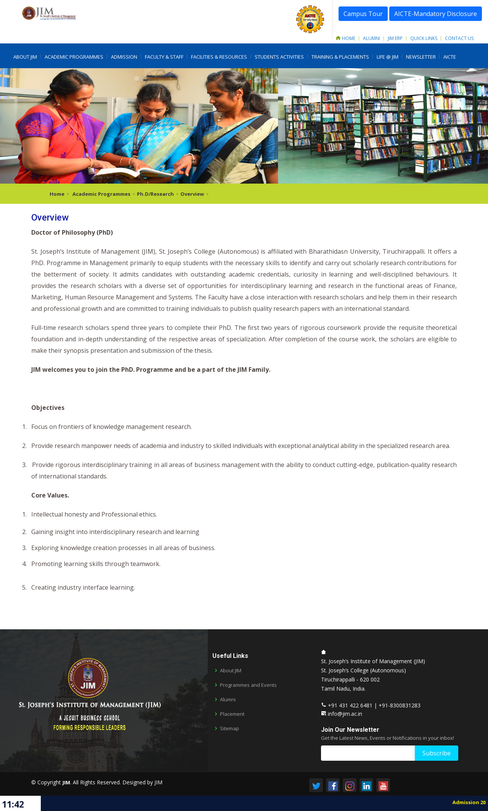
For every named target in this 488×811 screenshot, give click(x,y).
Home (345, 38)
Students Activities (279, 56)
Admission (124, 56)
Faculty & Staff (164, 56)
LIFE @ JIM (387, 56)
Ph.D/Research (155, 193)
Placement (232, 714)
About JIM (25, 56)
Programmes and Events (248, 685)
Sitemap (229, 728)
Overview (192, 193)
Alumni (371, 38)
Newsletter (421, 56)
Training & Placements (340, 56)
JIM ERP (395, 38)
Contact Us (459, 38)
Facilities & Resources (219, 56)
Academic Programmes (74, 56)
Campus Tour (363, 14)
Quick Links (423, 38)
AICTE (449, 56)
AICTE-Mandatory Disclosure (435, 14)
